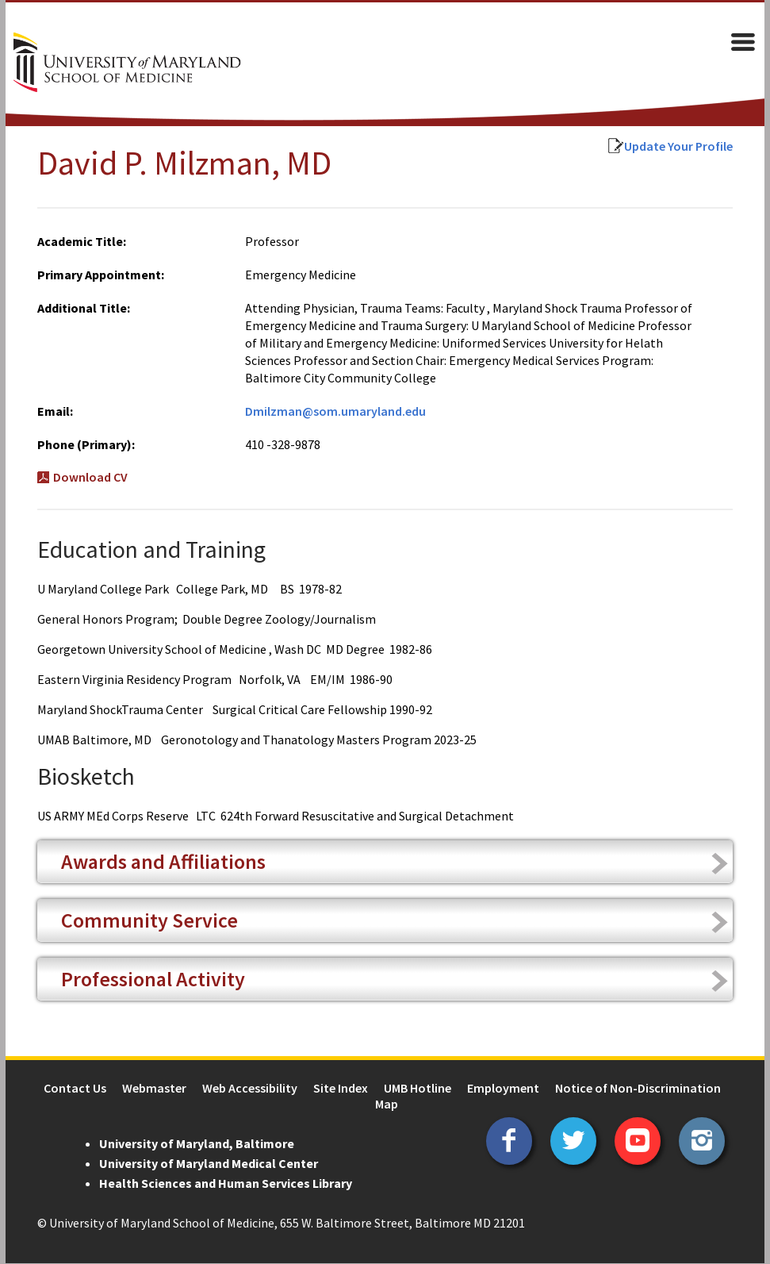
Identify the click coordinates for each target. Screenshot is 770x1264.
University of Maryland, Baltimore (191, 1144)
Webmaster (154, 1089)
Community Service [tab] (144, 921)
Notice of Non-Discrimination (638, 1089)
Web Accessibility (249, 1089)
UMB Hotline (417, 1089)
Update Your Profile (684, 147)
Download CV (85, 478)
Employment (503, 1089)
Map (386, 1104)
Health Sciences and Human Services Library (220, 1184)
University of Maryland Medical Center (203, 1164)
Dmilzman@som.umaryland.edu (333, 412)
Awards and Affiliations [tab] (158, 862)
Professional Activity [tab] (147, 979)
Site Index (340, 1089)
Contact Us (75, 1089)
